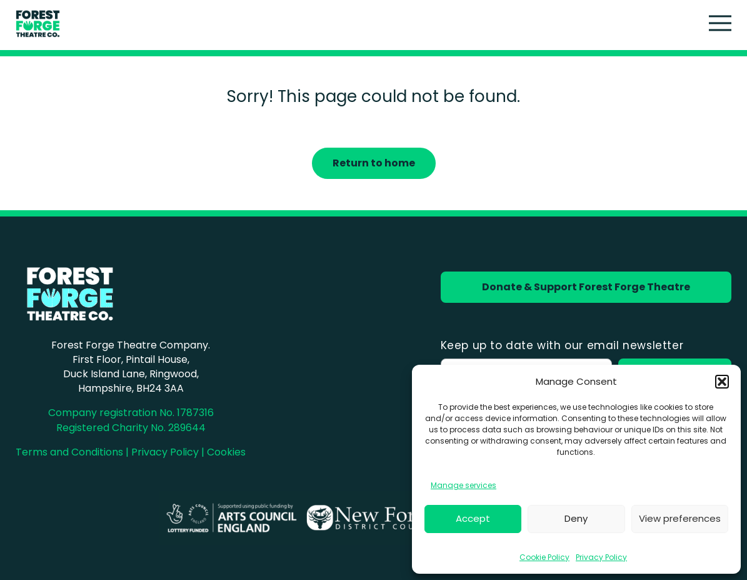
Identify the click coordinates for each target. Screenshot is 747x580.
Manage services (463, 485)
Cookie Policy (544, 557)
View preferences (680, 518)
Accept (473, 518)
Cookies (226, 452)
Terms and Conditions (69, 452)
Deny (576, 518)
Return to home (374, 163)
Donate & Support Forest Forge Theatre (586, 287)
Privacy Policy (601, 557)
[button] (722, 381)
